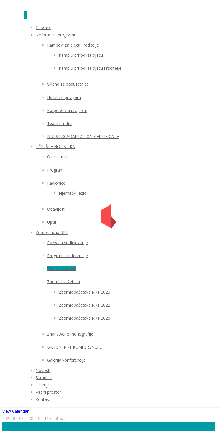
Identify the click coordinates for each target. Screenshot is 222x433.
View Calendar (15, 411)
